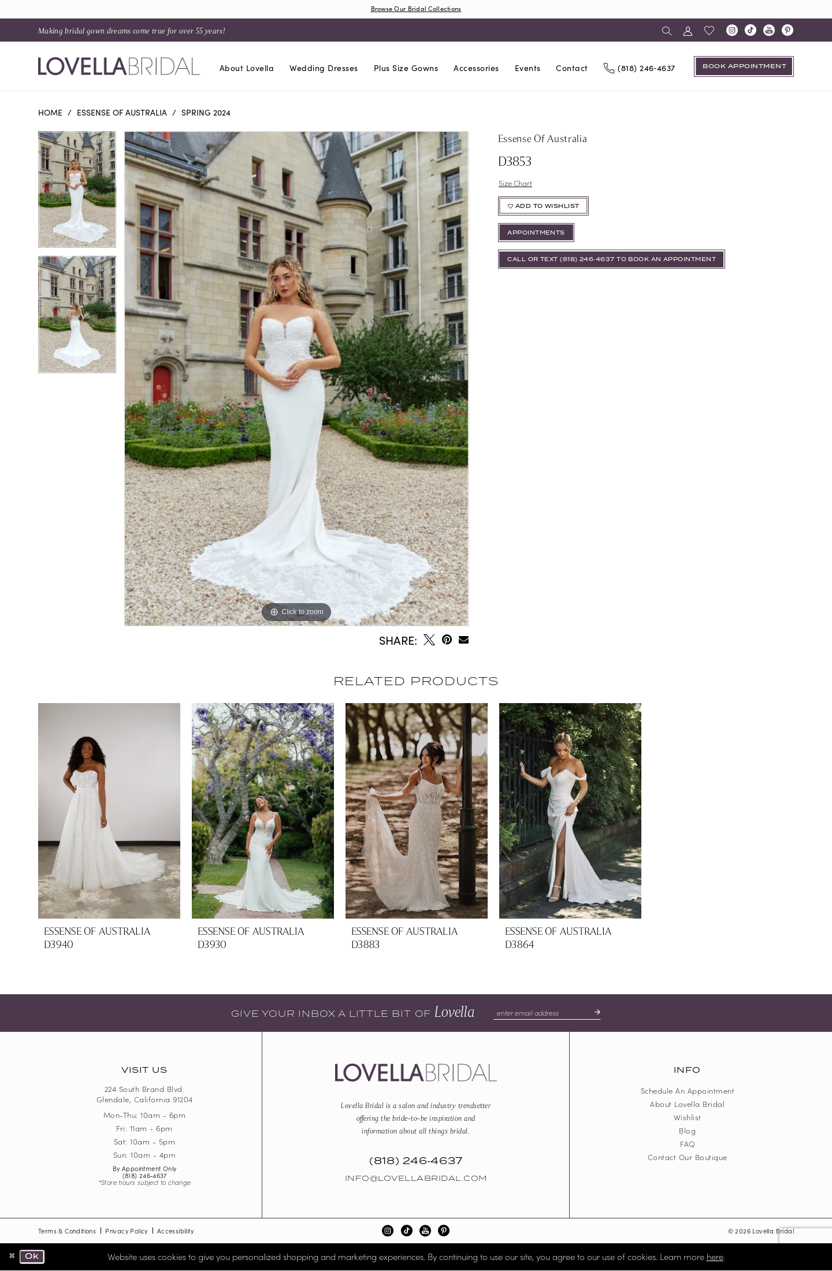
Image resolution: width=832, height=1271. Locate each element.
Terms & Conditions (67, 1231)
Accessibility (175, 1231)
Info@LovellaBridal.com (416, 1179)
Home (50, 112)
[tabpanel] (77, 194)
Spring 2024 (206, 112)
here (715, 1257)
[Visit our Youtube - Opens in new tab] (769, 31)
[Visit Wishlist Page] (709, 31)
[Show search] (667, 31)
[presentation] (109, 812)
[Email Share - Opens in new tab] (463, 640)
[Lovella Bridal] (119, 67)
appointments (540, 239)
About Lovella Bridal (687, 1104)
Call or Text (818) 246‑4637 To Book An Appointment (624, 269)
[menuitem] (131, 31)
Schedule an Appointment (688, 1091)
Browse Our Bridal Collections (416, 9)
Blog (687, 1131)
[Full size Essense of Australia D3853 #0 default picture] (296, 379)
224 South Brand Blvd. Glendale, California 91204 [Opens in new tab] (144, 1095)
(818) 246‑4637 (144, 1176)
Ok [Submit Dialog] (35, 1258)
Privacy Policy (126, 1231)
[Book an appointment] (744, 67)
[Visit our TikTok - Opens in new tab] (750, 31)
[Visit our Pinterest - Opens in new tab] (787, 31)
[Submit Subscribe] (597, 1013)
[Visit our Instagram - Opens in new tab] (732, 31)
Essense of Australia (122, 112)
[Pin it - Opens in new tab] (446, 640)
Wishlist (687, 1118)
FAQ (687, 1144)
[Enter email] (547, 1013)
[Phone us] (639, 67)
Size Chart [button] (517, 184)
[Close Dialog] (12, 1257)
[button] (688, 31)
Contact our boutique (687, 1158)
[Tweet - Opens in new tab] (429, 640)
